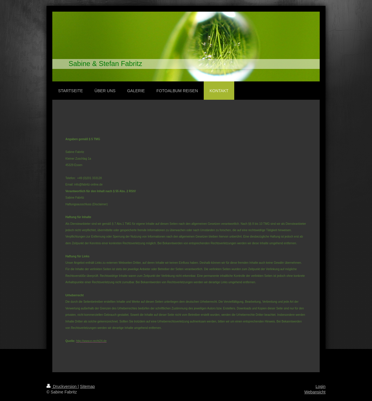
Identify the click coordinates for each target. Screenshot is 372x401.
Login (321, 386)
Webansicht (315, 392)
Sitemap (87, 386)
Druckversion (62, 386)
